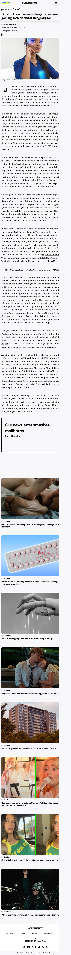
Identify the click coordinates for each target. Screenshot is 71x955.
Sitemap (51, 953)
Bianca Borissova (10, 24)
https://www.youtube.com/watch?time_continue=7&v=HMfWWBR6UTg (35, 269)
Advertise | (39, 953)
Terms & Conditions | (28, 953)
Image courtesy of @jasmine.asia (12, 80)
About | (19, 953)
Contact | (45, 953)
